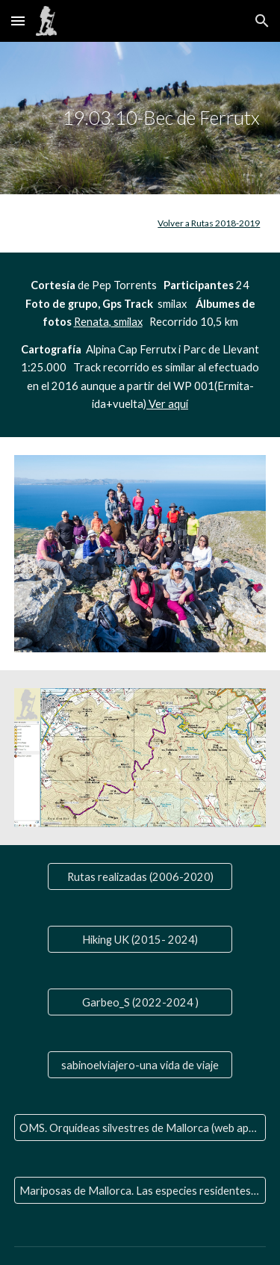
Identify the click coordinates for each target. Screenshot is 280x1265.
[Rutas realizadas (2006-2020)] (140, 876)
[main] (140, 118)
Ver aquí (167, 404)
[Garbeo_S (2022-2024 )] (140, 1002)
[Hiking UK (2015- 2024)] (140, 939)
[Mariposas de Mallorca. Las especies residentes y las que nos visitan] (140, 1190)
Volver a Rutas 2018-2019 (209, 223)
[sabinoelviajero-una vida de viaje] (140, 1065)
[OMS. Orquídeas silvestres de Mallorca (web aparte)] (140, 1127)
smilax (127, 321)
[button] (18, 20)
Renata (91, 321)
